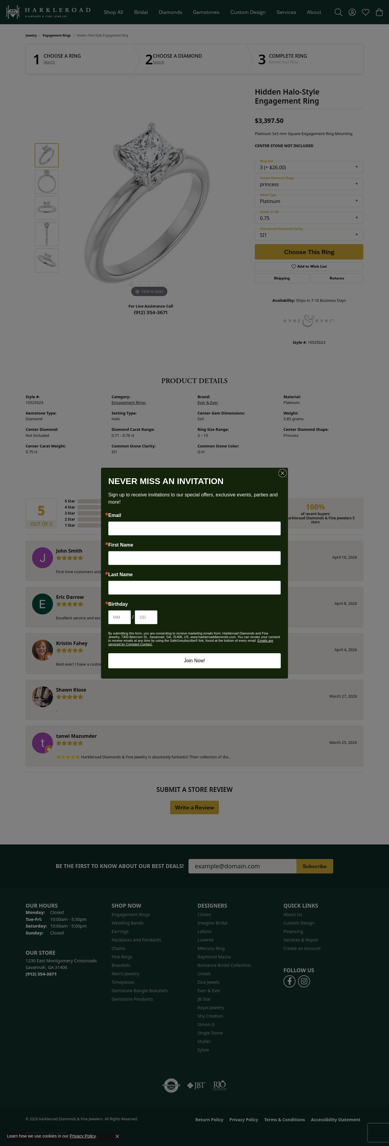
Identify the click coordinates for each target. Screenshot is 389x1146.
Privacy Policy (83, 1136)
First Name (120, 545)
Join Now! (194, 660)
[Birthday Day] (146, 617)
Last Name (120, 574)
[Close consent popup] (117, 1136)
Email (114, 515)
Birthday (118, 604)
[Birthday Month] (119, 617)
